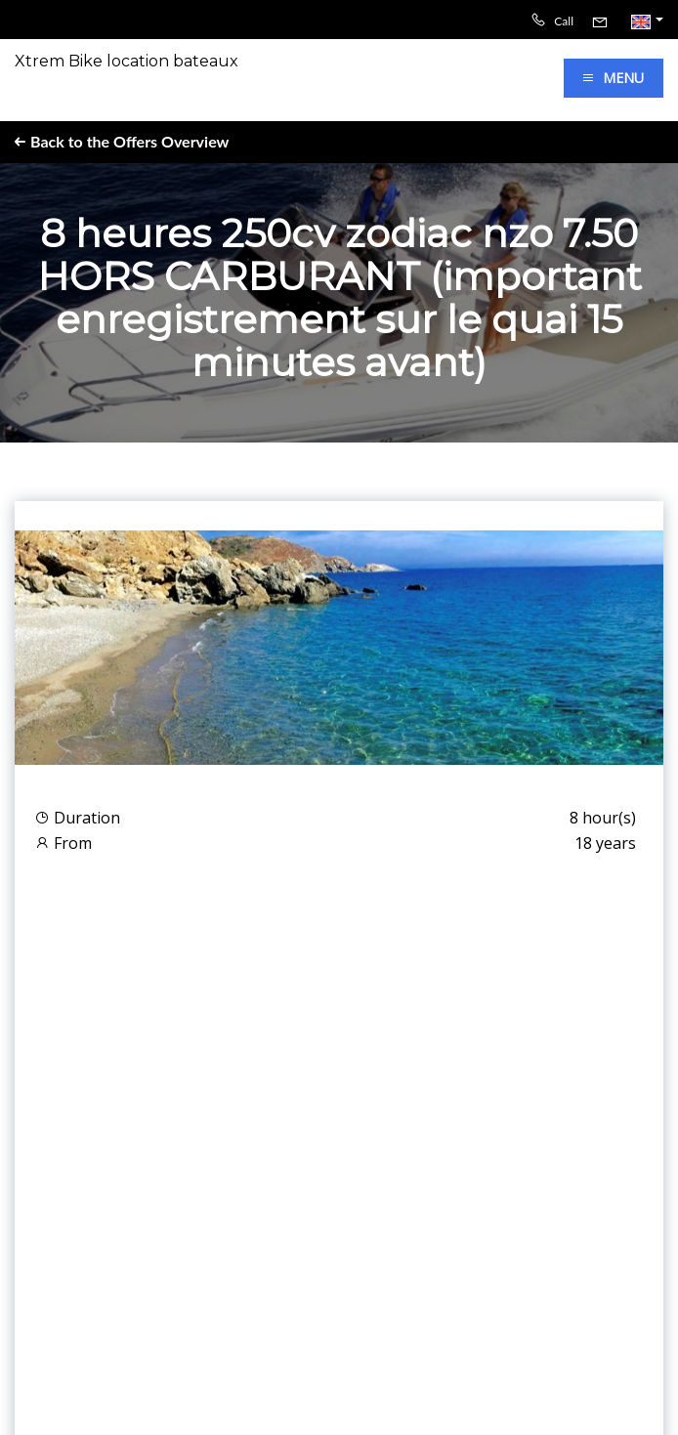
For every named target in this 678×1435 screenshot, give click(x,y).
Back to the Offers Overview (122, 141)
